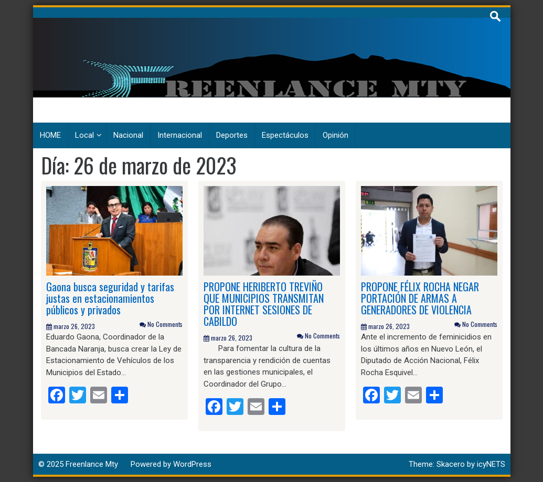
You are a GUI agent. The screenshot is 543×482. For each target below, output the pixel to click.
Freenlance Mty (92, 464)
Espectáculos (285, 135)
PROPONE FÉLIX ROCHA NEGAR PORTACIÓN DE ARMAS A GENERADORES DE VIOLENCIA (420, 298)
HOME (50, 135)
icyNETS (491, 464)
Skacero (450, 464)
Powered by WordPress (171, 464)
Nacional (128, 135)
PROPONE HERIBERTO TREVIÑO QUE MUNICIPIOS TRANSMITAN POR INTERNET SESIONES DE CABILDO (264, 304)
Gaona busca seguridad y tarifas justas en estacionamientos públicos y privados (110, 298)
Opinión (335, 135)
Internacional (179, 135)
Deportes (232, 135)
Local (84, 135)
